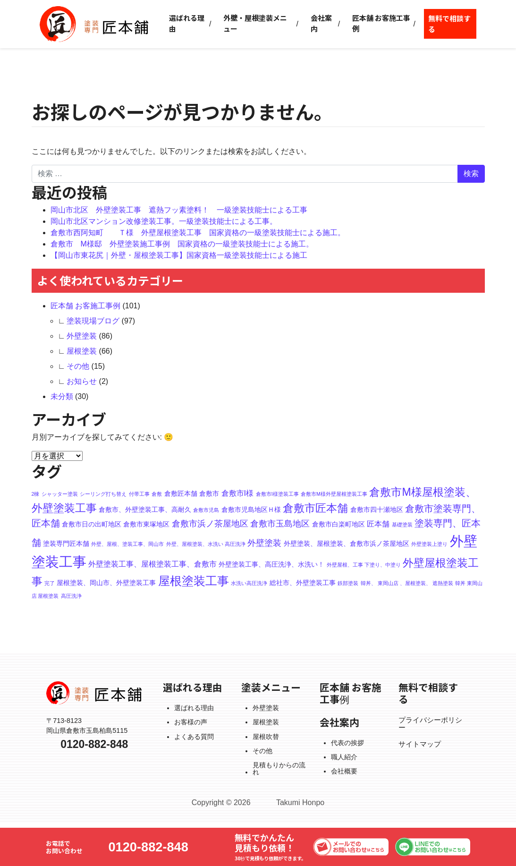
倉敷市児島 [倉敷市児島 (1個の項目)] (206, 510)
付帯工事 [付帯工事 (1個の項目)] (139, 494)
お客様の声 (190, 722)
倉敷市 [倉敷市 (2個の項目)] (209, 493)
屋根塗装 (82, 351)
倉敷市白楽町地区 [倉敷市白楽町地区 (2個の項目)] (338, 524)
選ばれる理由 (186, 23)
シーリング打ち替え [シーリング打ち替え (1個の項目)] (103, 494)
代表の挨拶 (347, 742)
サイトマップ (419, 744)
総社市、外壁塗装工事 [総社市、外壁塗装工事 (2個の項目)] (303, 582)
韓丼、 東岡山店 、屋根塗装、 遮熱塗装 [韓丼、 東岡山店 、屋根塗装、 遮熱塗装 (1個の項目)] (407, 583)
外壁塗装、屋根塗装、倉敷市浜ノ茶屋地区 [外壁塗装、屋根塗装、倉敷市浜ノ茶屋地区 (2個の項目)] (346, 543)
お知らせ (82, 381)
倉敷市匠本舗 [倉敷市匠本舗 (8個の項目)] (315, 508)
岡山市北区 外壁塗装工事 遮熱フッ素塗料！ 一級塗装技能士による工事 (179, 210)
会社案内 (321, 23)
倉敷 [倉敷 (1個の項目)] (157, 494)
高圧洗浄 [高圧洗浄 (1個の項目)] (71, 596)
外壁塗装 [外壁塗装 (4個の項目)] (264, 543)
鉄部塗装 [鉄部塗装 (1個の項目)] (348, 583)
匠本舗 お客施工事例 (381, 23)
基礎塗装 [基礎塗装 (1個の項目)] (402, 524)
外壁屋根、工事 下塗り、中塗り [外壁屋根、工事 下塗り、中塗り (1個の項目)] (364, 565)
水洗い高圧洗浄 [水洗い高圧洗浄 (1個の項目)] (249, 583)
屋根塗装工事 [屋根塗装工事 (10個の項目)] (193, 581)
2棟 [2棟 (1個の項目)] (36, 494)
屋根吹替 (266, 736)
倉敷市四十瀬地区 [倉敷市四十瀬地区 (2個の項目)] (376, 509)
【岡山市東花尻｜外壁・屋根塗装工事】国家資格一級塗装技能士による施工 (179, 255)
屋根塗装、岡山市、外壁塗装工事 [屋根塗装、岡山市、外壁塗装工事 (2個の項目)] (106, 582)
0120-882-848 (148, 847)
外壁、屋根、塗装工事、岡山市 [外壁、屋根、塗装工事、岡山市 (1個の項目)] (127, 544)
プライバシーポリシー (430, 724)
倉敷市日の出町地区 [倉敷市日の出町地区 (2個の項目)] (91, 524)
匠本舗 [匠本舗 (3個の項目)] (378, 523)
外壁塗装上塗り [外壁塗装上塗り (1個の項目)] (429, 544)
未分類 (62, 396)
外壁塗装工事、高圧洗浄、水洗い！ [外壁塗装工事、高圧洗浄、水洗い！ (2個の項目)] (271, 564)
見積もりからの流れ (279, 768)
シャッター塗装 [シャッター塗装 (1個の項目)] (60, 494)
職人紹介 (344, 757)
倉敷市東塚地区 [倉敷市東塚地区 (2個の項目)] (146, 524)
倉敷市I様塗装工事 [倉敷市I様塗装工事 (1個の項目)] (277, 494)
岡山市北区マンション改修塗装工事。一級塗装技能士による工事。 (164, 221)
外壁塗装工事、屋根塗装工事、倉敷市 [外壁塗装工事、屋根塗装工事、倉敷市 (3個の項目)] (152, 564)
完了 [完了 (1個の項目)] (49, 583)
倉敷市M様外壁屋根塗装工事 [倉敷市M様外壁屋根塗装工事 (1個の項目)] (334, 494)
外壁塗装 (82, 336)
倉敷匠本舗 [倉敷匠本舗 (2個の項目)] (180, 493)
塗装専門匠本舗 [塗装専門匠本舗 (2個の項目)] (66, 543)
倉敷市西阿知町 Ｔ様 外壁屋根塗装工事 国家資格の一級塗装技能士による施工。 (198, 233)
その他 (78, 366)
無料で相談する (449, 23)
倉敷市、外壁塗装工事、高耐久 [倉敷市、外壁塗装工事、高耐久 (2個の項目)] (145, 509)
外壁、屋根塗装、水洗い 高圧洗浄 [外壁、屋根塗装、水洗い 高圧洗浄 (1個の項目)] (205, 544)
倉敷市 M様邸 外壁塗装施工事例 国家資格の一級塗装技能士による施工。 (182, 244)
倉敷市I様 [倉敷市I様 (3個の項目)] (237, 493)
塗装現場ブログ (93, 321)
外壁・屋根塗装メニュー (255, 23)
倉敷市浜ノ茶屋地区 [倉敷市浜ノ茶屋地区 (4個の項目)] (210, 523)
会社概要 (344, 771)
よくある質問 (194, 736)
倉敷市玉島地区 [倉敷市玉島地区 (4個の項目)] (280, 523)
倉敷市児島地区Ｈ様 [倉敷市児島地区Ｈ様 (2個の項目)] (251, 509)
